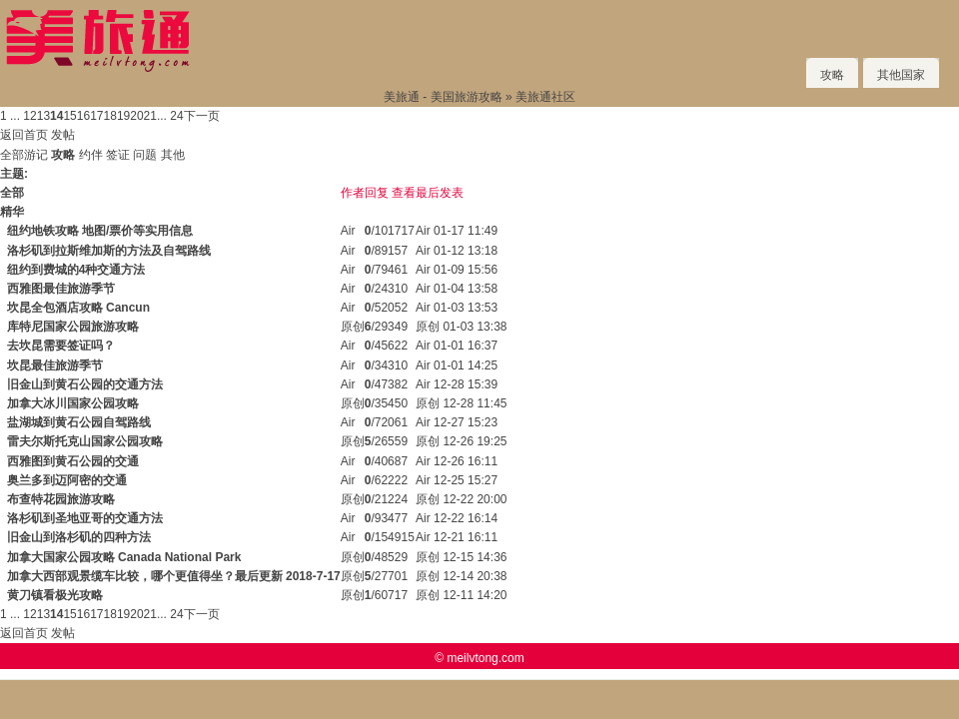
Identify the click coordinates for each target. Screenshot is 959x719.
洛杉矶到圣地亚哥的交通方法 (85, 518)
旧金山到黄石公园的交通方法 (85, 384)
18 (110, 116)
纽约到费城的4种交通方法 (76, 270)
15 (69, 116)
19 (123, 116)
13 (43, 116)
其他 (173, 155)
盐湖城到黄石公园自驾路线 (79, 422)
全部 (12, 155)
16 (83, 116)
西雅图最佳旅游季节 (61, 289)
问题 (145, 155)
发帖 (63, 135)
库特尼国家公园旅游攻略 (73, 327)
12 (29, 116)
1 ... (10, 116)
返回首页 (24, 135)
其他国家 (901, 75)
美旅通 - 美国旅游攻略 (443, 97)
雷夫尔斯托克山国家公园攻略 (85, 441)
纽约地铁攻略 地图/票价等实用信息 (100, 231)
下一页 (202, 116)
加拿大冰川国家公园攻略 (73, 403)
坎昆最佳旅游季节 (55, 365)
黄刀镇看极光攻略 (55, 595)
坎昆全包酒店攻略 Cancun (78, 308)
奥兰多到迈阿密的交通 (67, 480)
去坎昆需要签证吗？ (61, 346)
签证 (118, 155)
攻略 (832, 75)
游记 (36, 155)
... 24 (170, 116)
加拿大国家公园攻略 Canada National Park (124, 557)
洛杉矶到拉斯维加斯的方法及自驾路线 (109, 251)
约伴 (91, 155)
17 (96, 116)
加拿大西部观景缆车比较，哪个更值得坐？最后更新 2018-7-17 (174, 576)
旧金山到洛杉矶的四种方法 (79, 537)
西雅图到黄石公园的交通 (73, 461)
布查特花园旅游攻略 (61, 499)
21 (150, 116)
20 (136, 116)
